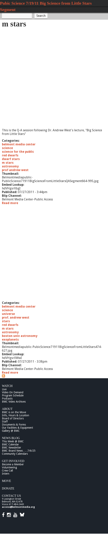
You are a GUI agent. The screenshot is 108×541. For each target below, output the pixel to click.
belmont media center (18, 144)
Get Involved (13, 461)
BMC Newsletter (11, 447)
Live (4, 389)
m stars (8, 163)
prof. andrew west (15, 317)
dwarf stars (11, 159)
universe (8, 314)
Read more (10, 203)
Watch (7, 386)
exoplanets (10, 339)
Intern (5, 473)
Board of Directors (13, 418)
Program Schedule (13, 395)
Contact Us (11, 495)
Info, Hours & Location (15, 415)
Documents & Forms (14, 424)
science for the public (18, 151)
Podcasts (7, 398)
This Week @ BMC (13, 441)
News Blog (11, 438)
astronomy (10, 166)
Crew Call (7, 470)
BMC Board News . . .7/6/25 (18, 450)
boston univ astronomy (19, 336)
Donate (8, 488)
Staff (5, 421)
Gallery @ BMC (11, 430)
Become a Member (13, 464)
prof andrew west (15, 170)
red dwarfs (10, 155)
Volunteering (9, 467)
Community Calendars (15, 453)
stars (6, 321)
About (7, 408)
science (7, 148)
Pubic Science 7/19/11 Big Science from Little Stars (46, 3)
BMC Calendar (10, 444)
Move (6, 480)
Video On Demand (12, 392)
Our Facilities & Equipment (17, 427)
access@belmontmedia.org (18, 507)
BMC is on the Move (14, 412)
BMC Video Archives (14, 401)
